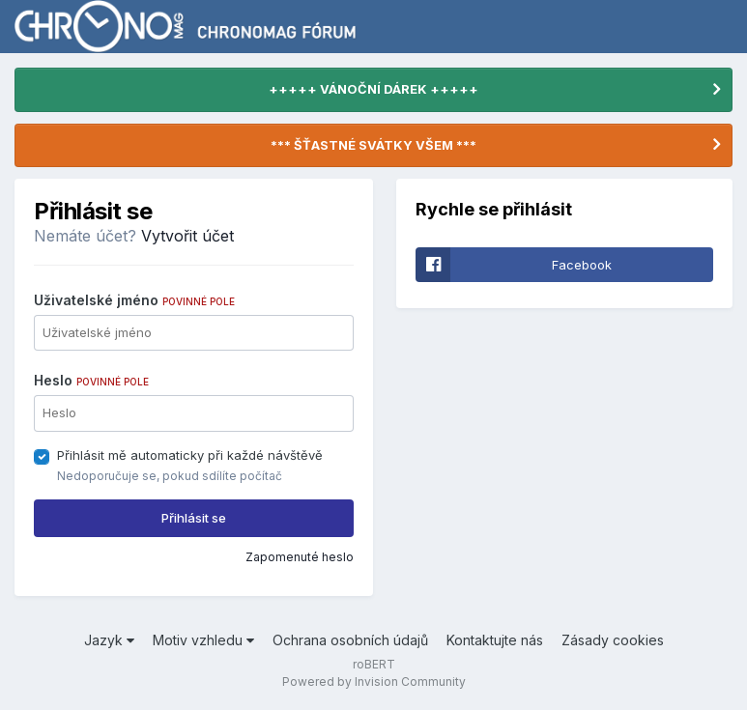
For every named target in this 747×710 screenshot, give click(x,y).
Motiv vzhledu (203, 640)
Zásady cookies (612, 640)
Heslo (91, 380)
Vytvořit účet (187, 235)
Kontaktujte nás (494, 640)
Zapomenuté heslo (299, 557)
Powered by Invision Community (374, 681)
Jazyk (109, 640)
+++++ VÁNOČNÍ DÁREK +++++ (373, 89)
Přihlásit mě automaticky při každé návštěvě (190, 455)
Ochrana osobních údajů (350, 640)
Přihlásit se (193, 517)
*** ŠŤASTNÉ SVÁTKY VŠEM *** (373, 145)
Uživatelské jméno (134, 300)
